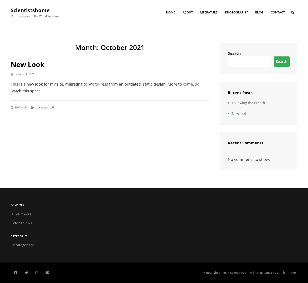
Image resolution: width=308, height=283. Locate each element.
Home (170, 12)
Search (234, 53)
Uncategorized (45, 107)
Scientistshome (30, 10)
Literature (209, 12)
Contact (278, 12)
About (188, 12)
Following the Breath (248, 103)
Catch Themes (287, 273)
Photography (236, 12)
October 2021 (22, 223)
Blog (259, 12)
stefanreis (21, 107)
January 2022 (21, 213)
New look (27, 64)
